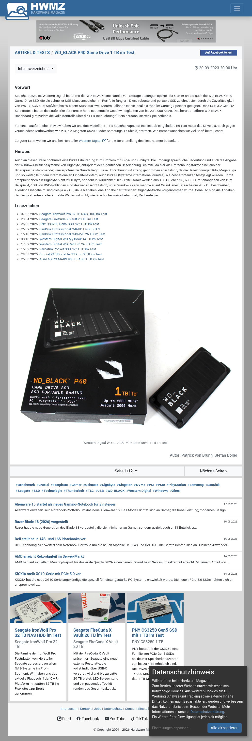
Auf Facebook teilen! (219, 52)
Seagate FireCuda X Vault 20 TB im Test (68, 219)
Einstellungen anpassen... (171, 728)
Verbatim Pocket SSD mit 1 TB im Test (67, 249)
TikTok (139, 718)
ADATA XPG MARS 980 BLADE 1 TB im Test (71, 259)
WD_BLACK (115, 491)
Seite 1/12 (124, 471)
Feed (64, 718)
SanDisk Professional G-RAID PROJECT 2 (69, 229)
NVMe (139, 485)
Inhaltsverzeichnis (34, 68)
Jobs (97, 709)
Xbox (175, 491)
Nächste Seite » (213, 471)
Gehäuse (90, 485)
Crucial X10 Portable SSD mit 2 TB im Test (70, 254)
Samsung (196, 485)
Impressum (69, 709)
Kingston (124, 485)
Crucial (42, 485)
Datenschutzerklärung (207, 712)
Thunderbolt (74, 491)
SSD (36, 491)
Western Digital (90, 141)
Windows (160, 491)
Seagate (23, 491)
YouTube (115, 718)
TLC (90, 491)
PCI (150, 485)
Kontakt (86, 709)
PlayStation (176, 485)
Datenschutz (113, 709)
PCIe (160, 485)
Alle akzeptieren (224, 728)
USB (99, 491)
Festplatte (59, 485)
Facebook (88, 718)
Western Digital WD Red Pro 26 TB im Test (70, 244)
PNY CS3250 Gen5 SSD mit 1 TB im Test (69, 224)
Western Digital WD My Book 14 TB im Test (71, 239)
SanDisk (212, 485)
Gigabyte (107, 485)
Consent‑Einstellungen (141, 709)
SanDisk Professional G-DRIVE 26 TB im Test (72, 234)
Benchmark (25, 485)
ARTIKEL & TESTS (32, 52)
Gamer (75, 485)
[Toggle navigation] (237, 8)
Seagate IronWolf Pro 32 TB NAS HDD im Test (73, 214)
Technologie (52, 491)
